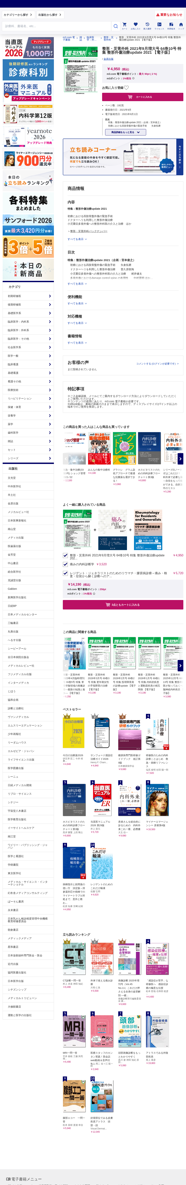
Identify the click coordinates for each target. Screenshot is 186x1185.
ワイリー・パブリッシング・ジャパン (28, 846)
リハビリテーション (20, 398)
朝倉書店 (13, 929)
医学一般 (13, 355)
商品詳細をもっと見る (123, 132)
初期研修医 (14, 296)
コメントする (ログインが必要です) (156, 363)
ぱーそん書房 (16, 901)
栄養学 (12, 415)
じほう (12, 691)
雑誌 (10, 441)
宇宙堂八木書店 (17, 810)
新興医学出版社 (17, 597)
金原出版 (13, 503)
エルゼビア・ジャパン (21, 751)
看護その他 (14, 381)
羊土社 (12, 494)
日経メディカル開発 (20, 785)
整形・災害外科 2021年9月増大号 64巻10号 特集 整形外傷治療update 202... (117, 557)
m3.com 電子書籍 (69, 38)
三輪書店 (13, 622)
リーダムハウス (17, 742)
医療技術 (13, 389)
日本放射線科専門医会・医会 (25, 955)
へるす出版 (14, 640)
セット (12, 449)
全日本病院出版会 (18, 657)
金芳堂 (12, 554)
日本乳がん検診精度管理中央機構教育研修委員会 (28, 920)
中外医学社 (14, 486)
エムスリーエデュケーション (25, 725)
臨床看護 (13, 364)
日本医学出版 (16, 981)
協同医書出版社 (17, 972)
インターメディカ (18, 682)
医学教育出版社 (17, 819)
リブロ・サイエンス (20, 793)
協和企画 (13, 699)
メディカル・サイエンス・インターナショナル (28, 883)
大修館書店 (14, 1006)
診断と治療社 (16, 708)
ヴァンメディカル (18, 716)
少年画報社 (14, 733)
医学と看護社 (16, 856)
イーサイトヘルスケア (21, 827)
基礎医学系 (14, 313)
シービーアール (17, 648)
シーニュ (13, 776)
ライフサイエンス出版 (21, 759)
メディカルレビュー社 (21, 665)
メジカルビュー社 (18, 511)
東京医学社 (14, 873)
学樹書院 (13, 864)
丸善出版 (13, 631)
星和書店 (13, 946)
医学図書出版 (16, 768)
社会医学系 (14, 347)
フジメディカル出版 (20, 674)
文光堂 (12, 477)
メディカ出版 (16, 537)
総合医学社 (14, 571)
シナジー (13, 802)
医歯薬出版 (14, 546)
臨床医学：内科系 (18, 321)
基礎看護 (13, 372)
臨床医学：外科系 (18, 330)
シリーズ (13, 458)
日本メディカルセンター (22, 614)
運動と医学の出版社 (20, 1015)
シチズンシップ (17, 989)
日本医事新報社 (17, 520)
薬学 (10, 424)
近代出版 (13, 963)
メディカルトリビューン (22, 998)
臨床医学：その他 (18, 338)
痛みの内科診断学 (82, 564)
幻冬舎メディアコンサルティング (28, 892)
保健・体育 (14, 407)
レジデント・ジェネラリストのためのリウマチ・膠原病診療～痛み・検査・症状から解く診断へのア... (118, 575)
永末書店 (13, 910)
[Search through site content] (56, 26)
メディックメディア (20, 938)
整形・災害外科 (108, 38)
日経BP (12, 605)
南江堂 (12, 836)
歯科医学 (13, 432)
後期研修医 (14, 304)
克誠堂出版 (14, 580)
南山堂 (12, 529)
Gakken (12, 588)
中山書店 (13, 563)
